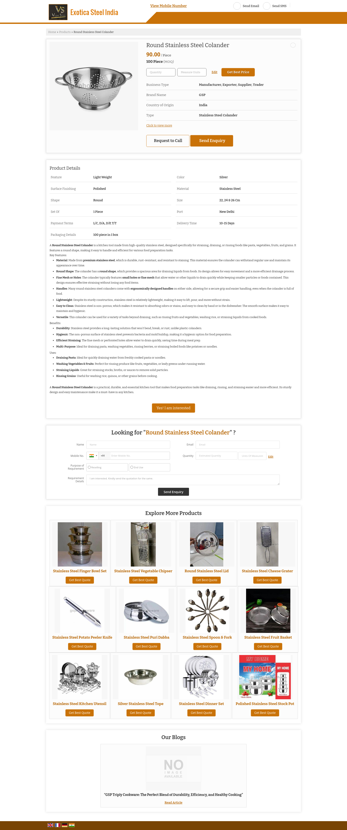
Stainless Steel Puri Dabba (146, 637)
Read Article (173, 803)
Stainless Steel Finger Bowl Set (80, 571)
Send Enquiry (212, 140)
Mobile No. (77, 456)
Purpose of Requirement (76, 467)
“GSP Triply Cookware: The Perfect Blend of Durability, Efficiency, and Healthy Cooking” (173, 795)
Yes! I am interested (173, 408)
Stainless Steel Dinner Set (201, 703)
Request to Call (168, 140)
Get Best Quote (80, 580)
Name (80, 444)
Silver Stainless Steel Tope (141, 703)
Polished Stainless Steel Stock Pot (265, 703)
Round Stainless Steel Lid (207, 571)
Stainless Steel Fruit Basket (268, 637)
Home (52, 32)
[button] (168, 6)
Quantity (188, 456)
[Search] (295, 5)
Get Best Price (238, 72)
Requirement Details (76, 480)
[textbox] (191, 72)
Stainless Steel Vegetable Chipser (143, 571)
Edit (214, 72)
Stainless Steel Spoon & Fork (207, 637)
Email (190, 444)
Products (65, 32)
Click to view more (159, 125)
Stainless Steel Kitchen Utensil (79, 703)
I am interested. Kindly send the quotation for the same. (183, 480)
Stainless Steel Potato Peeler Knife (82, 637)
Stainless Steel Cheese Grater (267, 571)
